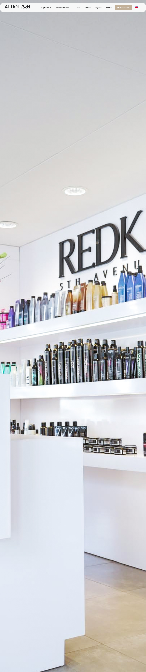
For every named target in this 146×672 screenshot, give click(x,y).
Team (78, 7)
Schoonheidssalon (63, 7)
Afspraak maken (123, 7)
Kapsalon (46, 7)
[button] (137, 8)
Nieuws (88, 7)
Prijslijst (98, 7)
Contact (109, 7)
